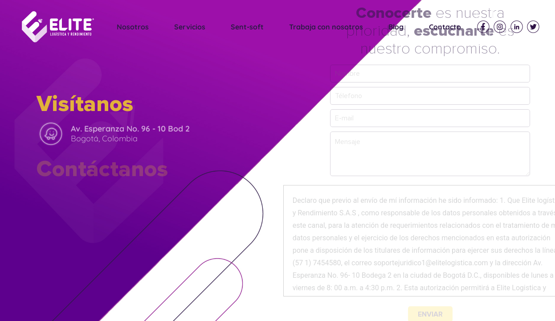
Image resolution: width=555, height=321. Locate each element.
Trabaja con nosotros (326, 26)
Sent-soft (247, 26)
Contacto (445, 26)
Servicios (189, 26)
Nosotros (133, 26)
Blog (396, 26)
